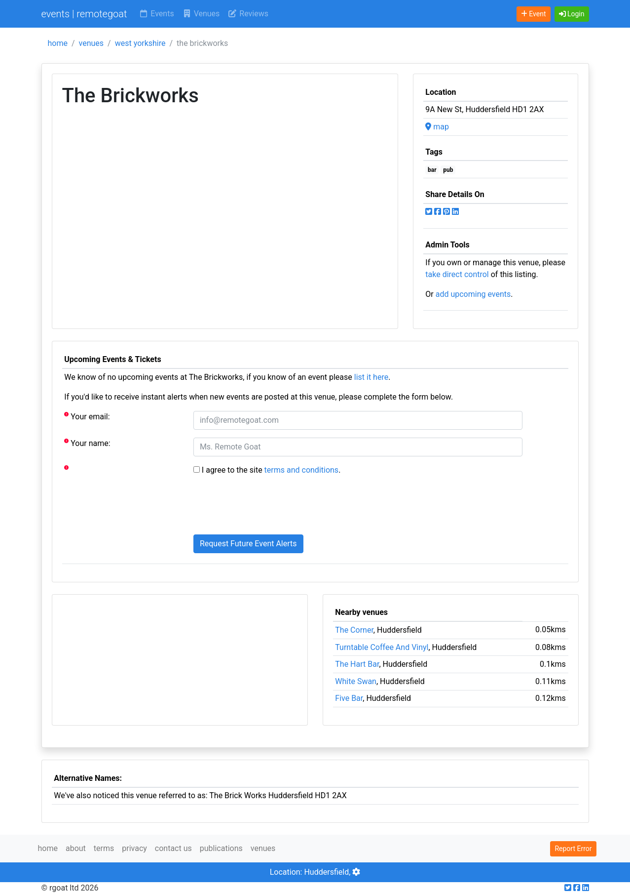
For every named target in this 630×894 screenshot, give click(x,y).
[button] (572, 14)
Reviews (247, 13)
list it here (371, 377)
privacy (134, 848)
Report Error (573, 849)
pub (448, 169)
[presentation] (268, 507)
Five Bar (349, 698)
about (76, 848)
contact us (173, 848)
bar (432, 169)
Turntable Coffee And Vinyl (381, 647)
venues (91, 43)
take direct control (456, 274)
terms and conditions (301, 470)
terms (104, 848)
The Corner (354, 630)
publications (221, 848)
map (437, 126)
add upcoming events (473, 294)
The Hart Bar (357, 664)
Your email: (87, 416)
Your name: (87, 443)
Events (156, 13)
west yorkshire (140, 43)
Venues (201, 13)
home (58, 43)
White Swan (355, 681)
